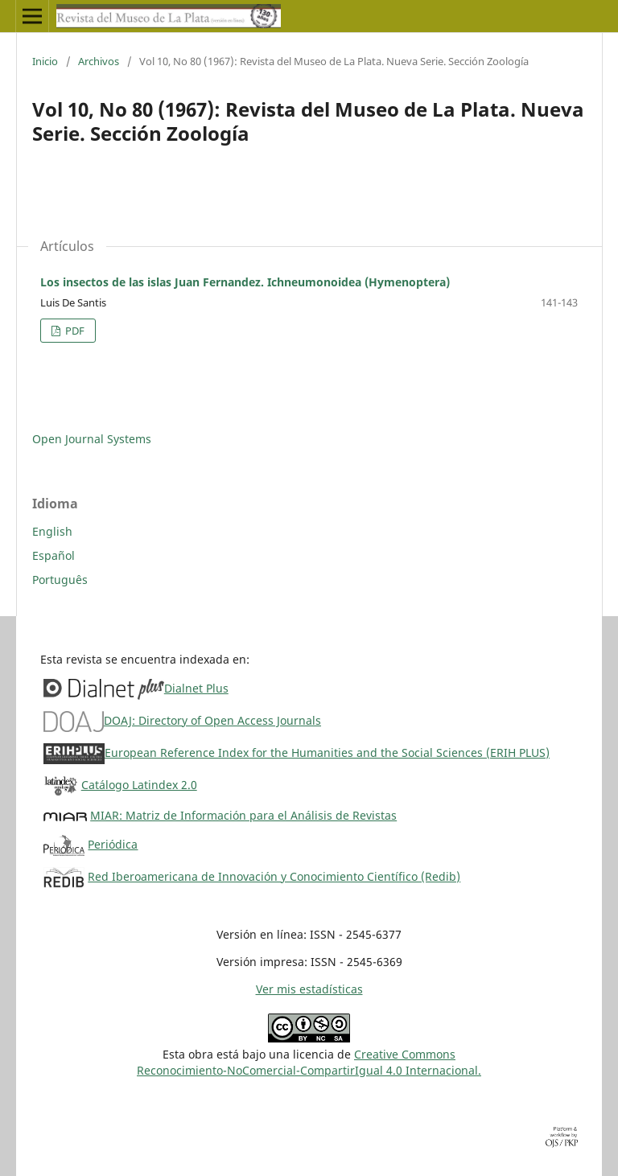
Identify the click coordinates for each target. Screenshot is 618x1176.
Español (53, 555)
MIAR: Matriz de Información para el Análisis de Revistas (243, 815)
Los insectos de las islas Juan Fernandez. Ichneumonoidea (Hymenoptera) (245, 282)
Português (60, 579)
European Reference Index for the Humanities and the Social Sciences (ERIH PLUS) (327, 752)
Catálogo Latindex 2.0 (139, 784)
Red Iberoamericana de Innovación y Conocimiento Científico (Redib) (274, 876)
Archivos (98, 61)
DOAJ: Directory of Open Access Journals (212, 720)
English (52, 531)
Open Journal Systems (91, 438)
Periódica (113, 844)
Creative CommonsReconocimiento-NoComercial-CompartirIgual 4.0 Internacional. (309, 1062)
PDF (73, 330)
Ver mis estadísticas (309, 989)
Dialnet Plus (196, 688)
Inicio (45, 61)
